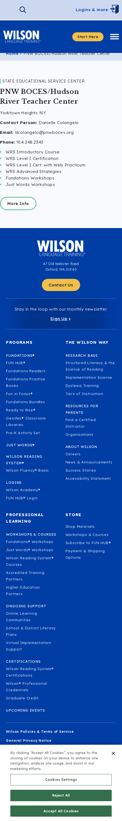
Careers (73, 454)
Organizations (79, 434)
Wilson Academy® (23, 490)
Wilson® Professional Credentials (26, 686)
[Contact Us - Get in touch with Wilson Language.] (61, 285)
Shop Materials (80, 526)
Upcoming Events (25, 710)
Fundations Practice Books (25, 382)
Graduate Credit (22, 698)
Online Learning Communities (21, 616)
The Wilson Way (87, 342)
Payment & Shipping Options (85, 554)
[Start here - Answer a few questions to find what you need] (88, 36)
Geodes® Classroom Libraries (26, 421)
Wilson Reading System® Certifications (30, 672)
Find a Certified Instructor (80, 423)
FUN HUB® (15, 363)
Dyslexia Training (82, 385)
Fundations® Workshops (30, 541)
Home (12, 53)
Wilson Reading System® (24, 459)
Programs (19, 342)
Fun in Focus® (19, 393)
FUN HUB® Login (21, 498)
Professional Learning (24, 518)
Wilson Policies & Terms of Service (40, 732)
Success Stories (80, 470)
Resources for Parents (81, 409)
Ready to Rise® (20, 410)
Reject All (61, 802)
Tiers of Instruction (84, 393)
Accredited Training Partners (25, 575)
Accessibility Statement (88, 478)
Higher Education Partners (23, 590)
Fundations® (20, 355)
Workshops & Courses (87, 534)
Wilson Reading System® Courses (30, 561)
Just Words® (20, 445)
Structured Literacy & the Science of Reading (90, 366)
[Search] (23, 10)
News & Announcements (88, 462)
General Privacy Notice (29, 740)
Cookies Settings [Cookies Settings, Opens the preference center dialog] (61, 786)
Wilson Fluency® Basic (27, 470)
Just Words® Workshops (30, 550)
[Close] (113, 760)
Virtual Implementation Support (28, 645)
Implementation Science (88, 377)
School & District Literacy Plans (31, 631)
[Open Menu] (116, 10)
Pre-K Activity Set (23, 433)
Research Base (81, 355)
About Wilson (81, 446)
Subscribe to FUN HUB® (88, 543)
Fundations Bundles (25, 402)
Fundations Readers (25, 371)
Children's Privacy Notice (31, 749)
